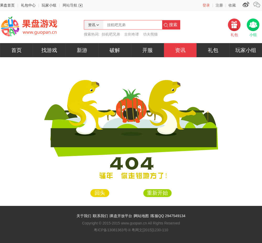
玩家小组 (49, 5)
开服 (147, 50)
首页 (16, 50)
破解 (115, 50)
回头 (100, 193)
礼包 (213, 50)
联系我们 (100, 216)
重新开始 (157, 193)
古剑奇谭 (131, 34)
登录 (206, 5)
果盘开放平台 (121, 216)
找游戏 (49, 50)
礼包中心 (28, 5)
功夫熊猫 (150, 34)
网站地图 (141, 216)
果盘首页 (7, 5)
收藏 (232, 5)
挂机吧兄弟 (111, 34)
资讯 (180, 50)
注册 (219, 5)
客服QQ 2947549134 (168, 216)
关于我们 (84, 216)
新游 (82, 50)
